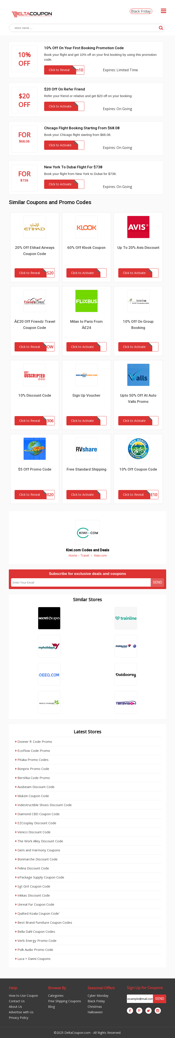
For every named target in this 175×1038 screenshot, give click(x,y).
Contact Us (17, 1001)
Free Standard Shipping (86, 469)
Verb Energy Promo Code (35, 940)
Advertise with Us (21, 1012)
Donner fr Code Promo (33, 741)
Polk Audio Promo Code (34, 949)
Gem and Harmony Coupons (37, 850)
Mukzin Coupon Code (32, 796)
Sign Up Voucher (86, 395)
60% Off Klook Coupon (86, 247)
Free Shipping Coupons (64, 1001)
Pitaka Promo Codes (32, 759)
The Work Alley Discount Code (39, 841)
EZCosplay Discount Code (35, 823)
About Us (15, 1006)
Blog (51, 1006)
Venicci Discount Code (33, 832)
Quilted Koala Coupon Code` (37, 913)
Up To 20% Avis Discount (138, 247)
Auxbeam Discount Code (35, 787)
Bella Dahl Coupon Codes (35, 931)
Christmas (95, 1006)
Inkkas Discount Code (32, 895)
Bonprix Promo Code (32, 768)
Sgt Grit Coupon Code (32, 886)
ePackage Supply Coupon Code (39, 877)
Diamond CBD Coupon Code (37, 814)
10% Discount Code (34, 395)
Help (13, 987)
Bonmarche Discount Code (36, 859)
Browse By (57, 987)
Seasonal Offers (101, 987)
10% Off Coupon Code (138, 469)
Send (157, 582)
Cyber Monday (98, 995)
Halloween (95, 1012)
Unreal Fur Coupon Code (34, 904)
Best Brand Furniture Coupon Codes (43, 922)
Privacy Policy (18, 1017)
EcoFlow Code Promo (32, 750)
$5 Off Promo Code (34, 469)
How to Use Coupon (23, 995)
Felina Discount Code (32, 868)
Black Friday (141, 11)
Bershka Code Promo (32, 777)
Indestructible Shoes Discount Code (43, 805)
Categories (56, 995)
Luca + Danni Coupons (33, 958)
